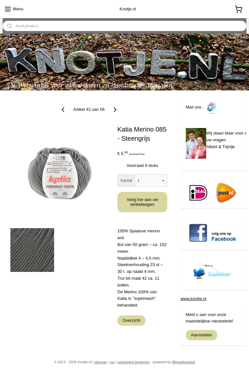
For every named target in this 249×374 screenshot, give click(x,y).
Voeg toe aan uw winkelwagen (142, 202)
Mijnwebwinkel (183, 362)
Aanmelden (201, 335)
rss (112, 362)
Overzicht (131, 320)
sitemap (100, 362)
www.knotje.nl (193, 298)
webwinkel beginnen (133, 362)
